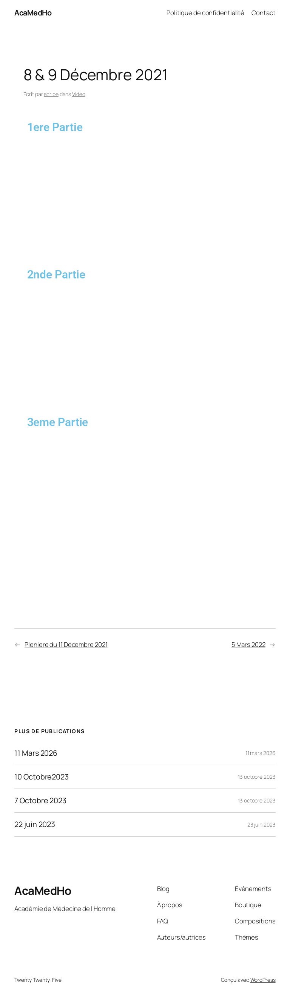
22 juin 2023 (34, 824)
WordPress (263, 979)
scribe (51, 94)
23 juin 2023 (261, 824)
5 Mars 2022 (248, 644)
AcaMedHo (32, 13)
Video (78, 94)
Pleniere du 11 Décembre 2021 (66, 644)
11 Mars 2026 (35, 753)
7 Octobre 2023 (40, 800)
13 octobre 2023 (257, 776)
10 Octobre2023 (41, 777)
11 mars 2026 (260, 753)
